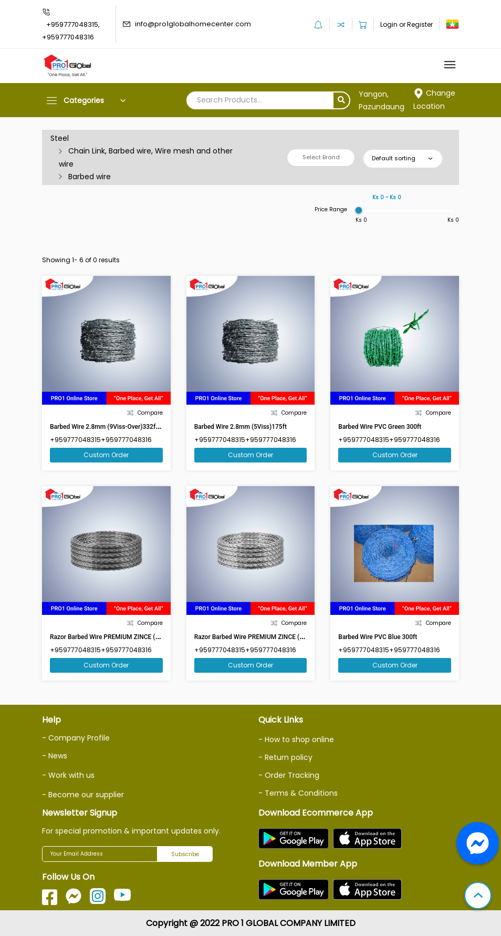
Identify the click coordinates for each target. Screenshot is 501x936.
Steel (59, 138)
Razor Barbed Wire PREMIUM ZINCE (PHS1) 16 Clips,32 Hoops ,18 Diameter (157, 637)
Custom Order (106, 454)
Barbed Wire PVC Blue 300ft (377, 637)
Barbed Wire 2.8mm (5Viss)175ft (240, 426)
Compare (145, 413)
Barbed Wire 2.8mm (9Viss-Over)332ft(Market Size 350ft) (131, 426)
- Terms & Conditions (298, 793)
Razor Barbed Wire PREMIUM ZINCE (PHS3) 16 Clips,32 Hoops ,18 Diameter (301, 637)
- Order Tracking (288, 775)
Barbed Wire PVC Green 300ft (379, 426)
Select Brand (321, 157)
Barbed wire (89, 176)
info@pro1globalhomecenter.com (193, 24)
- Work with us (68, 775)
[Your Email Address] (100, 854)
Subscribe (185, 854)
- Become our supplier (83, 794)
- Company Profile (76, 738)
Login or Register (406, 24)
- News (54, 755)
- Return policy (285, 757)
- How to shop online (296, 739)
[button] (478, 896)
